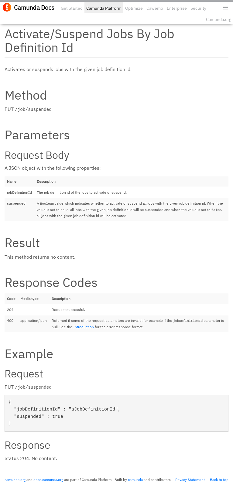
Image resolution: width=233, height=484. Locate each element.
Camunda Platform (104, 8)
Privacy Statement (190, 479)
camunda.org (15, 479)
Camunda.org (218, 19)
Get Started (72, 8)
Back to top (219, 479)
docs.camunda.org (48, 479)
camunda (135, 479)
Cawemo (154, 8)
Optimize (134, 8)
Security (198, 8)
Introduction (83, 327)
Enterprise (177, 8)
